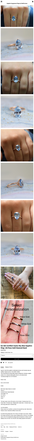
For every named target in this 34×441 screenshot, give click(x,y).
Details (2, 367)
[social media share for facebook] (1, 362)
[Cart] (32, 2)
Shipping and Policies (13, 426)
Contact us (20, 426)
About (7, 426)
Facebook (2, 431)
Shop (2, 426)
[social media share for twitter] (3, 362)
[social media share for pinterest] (6, 362)
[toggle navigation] (1, 1)
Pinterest (11, 431)
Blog (4, 426)
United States (7, 352)
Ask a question (10, 362)
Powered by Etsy (3, 438)
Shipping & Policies (8, 367)
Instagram (7, 431)
